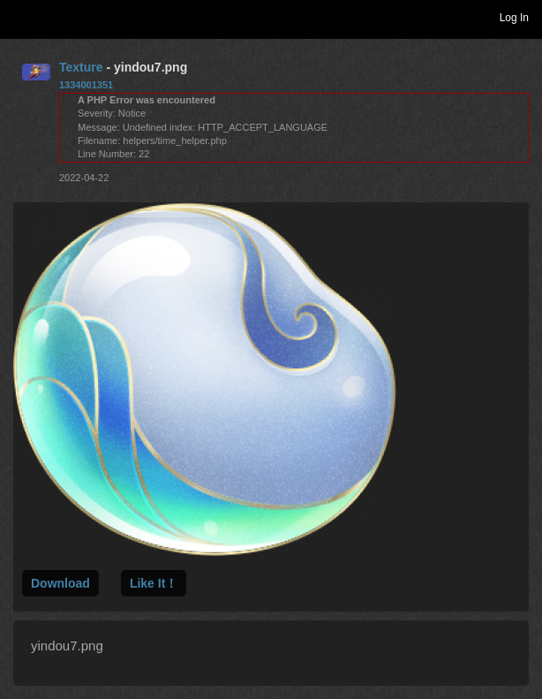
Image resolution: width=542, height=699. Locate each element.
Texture (81, 67)
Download (60, 583)
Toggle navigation (21, 17)
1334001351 (86, 85)
